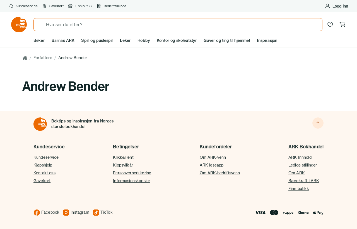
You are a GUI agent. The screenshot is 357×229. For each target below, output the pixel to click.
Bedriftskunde (111, 6)
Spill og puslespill (97, 40)
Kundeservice (23, 6)
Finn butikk (80, 6)
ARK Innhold (300, 157)
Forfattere (42, 57)
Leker (125, 40)
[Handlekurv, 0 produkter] (342, 24)
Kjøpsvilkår (123, 165)
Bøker (39, 40)
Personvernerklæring (132, 172)
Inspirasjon (267, 40)
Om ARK (296, 172)
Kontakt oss (44, 172)
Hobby (144, 40)
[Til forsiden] (40, 124)
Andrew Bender (72, 57)
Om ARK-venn (213, 157)
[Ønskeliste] (330, 24)
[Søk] (40, 24)
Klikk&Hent (123, 157)
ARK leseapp (212, 165)
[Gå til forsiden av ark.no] (19, 24)
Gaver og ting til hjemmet (227, 40)
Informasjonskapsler (131, 180)
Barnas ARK (63, 40)
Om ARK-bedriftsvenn (220, 172)
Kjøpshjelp (42, 165)
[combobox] (177, 24)
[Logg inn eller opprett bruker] (336, 6)
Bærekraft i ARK (303, 180)
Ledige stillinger (302, 165)
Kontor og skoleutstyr (177, 40)
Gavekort (53, 6)
